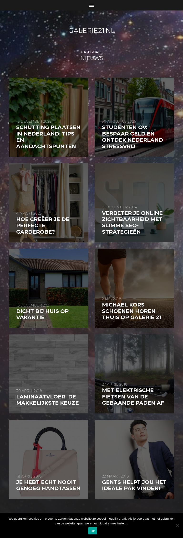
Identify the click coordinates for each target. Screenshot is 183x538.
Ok (93, 531)
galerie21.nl (91, 30)
